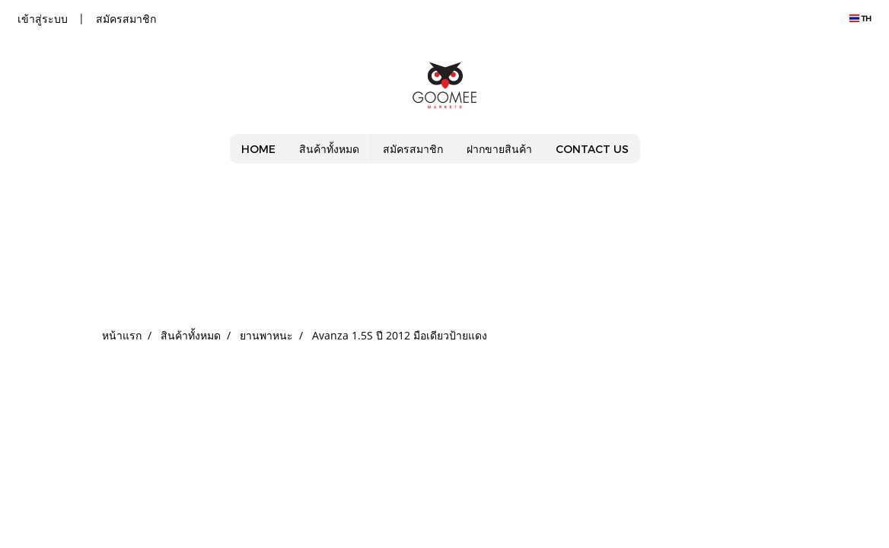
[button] (654, 149)
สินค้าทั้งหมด (329, 148)
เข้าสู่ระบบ (43, 18)
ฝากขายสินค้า (499, 148)
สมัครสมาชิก (126, 18)
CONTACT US (592, 148)
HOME (258, 148)
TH (860, 18)
